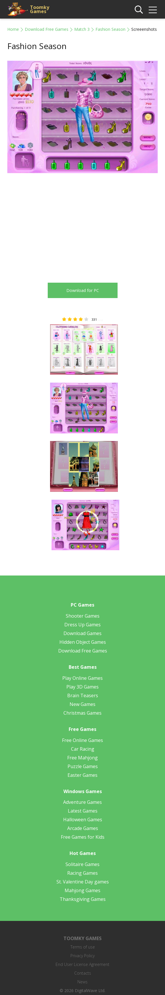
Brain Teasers (82, 695)
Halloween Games (82, 819)
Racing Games (82, 873)
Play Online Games (82, 678)
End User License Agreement (82, 964)
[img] (153, 10)
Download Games (82, 633)
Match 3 (82, 29)
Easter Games (82, 775)
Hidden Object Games (82, 642)
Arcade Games (82, 828)
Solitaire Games (82, 864)
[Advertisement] (56, 224)
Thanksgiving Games (83, 899)
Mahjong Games (82, 890)
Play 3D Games (82, 687)
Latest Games (82, 811)
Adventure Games (82, 802)
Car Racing (82, 749)
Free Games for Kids (82, 837)
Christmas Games (82, 713)
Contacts (82, 973)
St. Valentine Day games (82, 882)
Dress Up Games (82, 624)
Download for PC (82, 290)
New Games (82, 704)
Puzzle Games (83, 766)
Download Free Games (46, 29)
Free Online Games (82, 740)
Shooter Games (83, 616)
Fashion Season (110, 29)
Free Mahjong (82, 757)
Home (13, 29)
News (82, 982)
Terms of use (82, 947)
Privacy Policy (82, 955)
